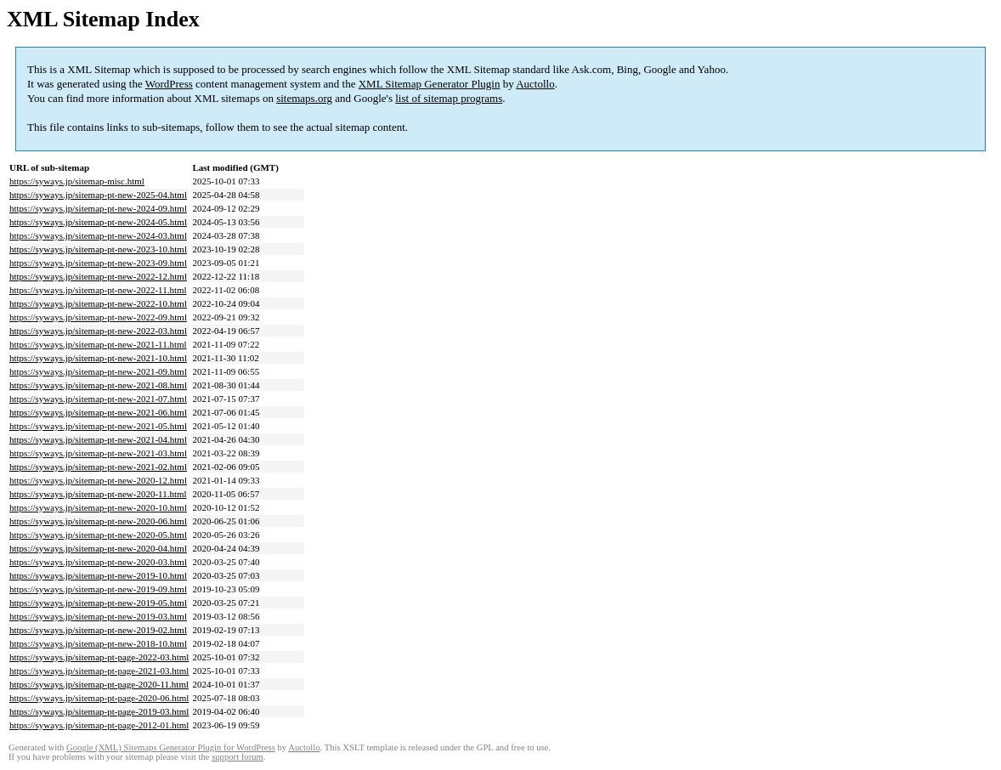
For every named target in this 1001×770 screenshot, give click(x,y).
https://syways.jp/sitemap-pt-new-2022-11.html (98, 290)
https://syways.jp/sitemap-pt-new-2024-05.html (98, 222)
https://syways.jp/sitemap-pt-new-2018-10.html (98, 643)
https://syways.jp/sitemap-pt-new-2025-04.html (98, 195)
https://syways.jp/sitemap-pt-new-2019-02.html (98, 630)
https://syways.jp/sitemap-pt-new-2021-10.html (98, 358)
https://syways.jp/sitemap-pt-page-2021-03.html (99, 670)
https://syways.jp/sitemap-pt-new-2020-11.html (98, 494)
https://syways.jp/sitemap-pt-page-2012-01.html (99, 725)
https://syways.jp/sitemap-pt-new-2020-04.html (98, 548)
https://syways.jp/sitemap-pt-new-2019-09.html (98, 589)
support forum (237, 757)
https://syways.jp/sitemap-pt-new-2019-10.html (98, 575)
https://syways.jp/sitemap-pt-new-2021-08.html (98, 385)
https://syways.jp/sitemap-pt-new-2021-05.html (98, 426)
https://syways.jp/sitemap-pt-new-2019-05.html (98, 602)
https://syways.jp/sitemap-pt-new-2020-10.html (98, 507)
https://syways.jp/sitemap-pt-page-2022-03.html (99, 657)
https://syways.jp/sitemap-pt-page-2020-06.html (99, 698)
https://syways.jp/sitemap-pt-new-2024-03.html (98, 235)
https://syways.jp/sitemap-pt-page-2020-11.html (99, 684)
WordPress (169, 83)
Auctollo (535, 83)
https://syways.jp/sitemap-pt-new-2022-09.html (98, 317)
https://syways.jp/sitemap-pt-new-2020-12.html (98, 480)
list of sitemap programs (448, 98)
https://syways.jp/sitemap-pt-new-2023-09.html (98, 263)
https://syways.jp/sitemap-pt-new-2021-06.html (98, 412)
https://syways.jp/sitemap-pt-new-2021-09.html (98, 371)
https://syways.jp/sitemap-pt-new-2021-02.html (98, 466)
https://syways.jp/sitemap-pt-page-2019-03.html (99, 711)
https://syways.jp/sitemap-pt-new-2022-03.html (98, 331)
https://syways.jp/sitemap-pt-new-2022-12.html (98, 276)
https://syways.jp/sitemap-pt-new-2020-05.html (98, 534)
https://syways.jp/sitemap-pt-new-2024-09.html (98, 208)
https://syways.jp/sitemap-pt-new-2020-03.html (98, 562)
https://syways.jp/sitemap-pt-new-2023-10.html (98, 249)
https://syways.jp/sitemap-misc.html (76, 181)
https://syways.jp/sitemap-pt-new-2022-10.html (98, 303)
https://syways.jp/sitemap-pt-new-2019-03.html (98, 616)
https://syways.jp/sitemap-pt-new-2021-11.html (98, 344)
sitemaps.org (304, 98)
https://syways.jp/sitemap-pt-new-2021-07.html (98, 398)
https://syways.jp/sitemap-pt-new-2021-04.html (98, 439)
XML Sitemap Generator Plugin (429, 83)
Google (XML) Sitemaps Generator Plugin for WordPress (170, 747)
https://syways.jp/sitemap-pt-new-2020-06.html (98, 521)
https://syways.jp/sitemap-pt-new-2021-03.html (98, 453)
